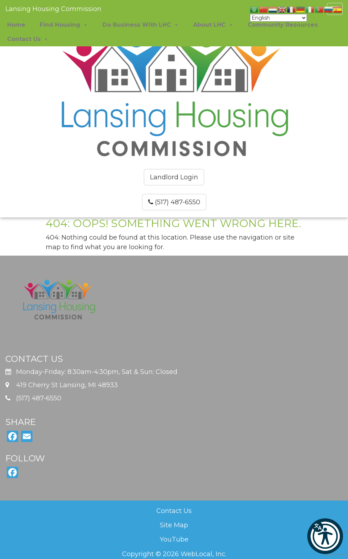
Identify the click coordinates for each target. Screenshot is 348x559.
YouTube (174, 539)
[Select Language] (278, 18)
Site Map (174, 525)
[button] (325, 536)
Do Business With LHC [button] (140, 25)
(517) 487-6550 (174, 202)
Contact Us (174, 511)
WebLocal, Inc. (203, 554)
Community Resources (283, 24)
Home (16, 24)
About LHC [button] (213, 25)
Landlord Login (174, 177)
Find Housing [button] (64, 25)
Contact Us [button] (28, 39)
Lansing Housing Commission (53, 9)
